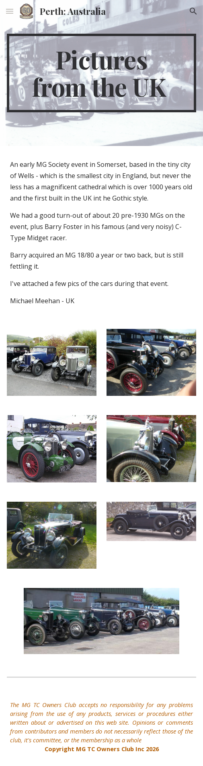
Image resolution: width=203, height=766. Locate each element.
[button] (9, 11)
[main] (101, 73)
